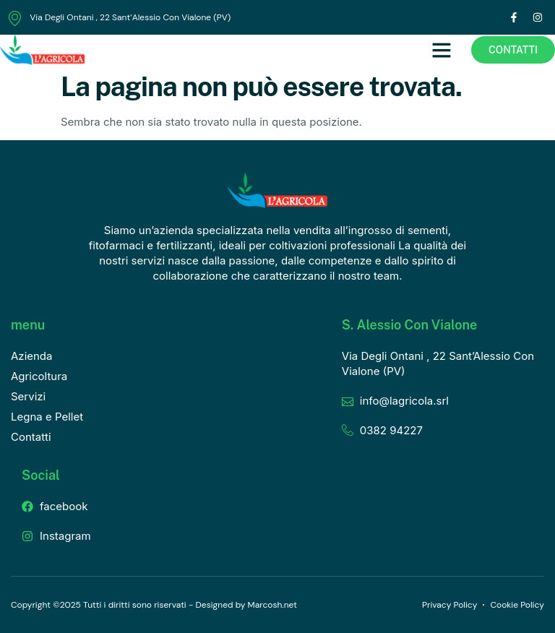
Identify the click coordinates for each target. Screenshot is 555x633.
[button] (441, 50)
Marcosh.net (272, 605)
